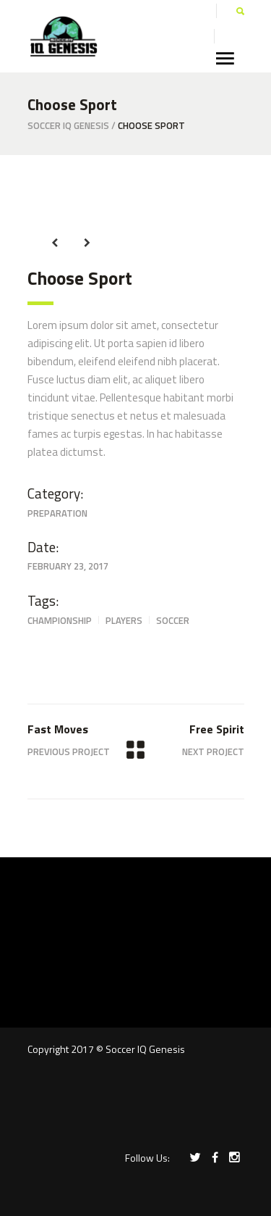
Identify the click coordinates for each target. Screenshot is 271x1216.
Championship (59, 620)
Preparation (57, 513)
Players (124, 620)
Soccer (172, 620)
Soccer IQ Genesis (68, 125)
